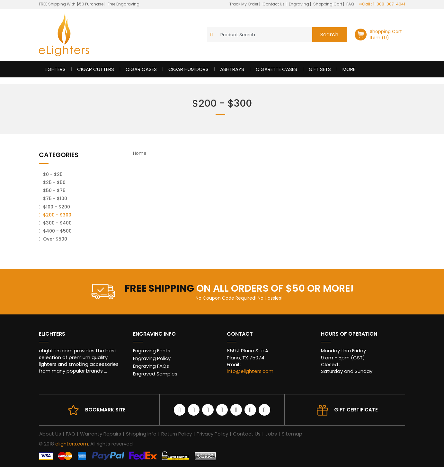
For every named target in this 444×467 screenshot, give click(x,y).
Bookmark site (105, 409)
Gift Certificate (356, 409)
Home (140, 153)
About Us (50, 433)
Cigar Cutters (95, 69)
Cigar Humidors (188, 69)
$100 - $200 (56, 207)
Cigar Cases (141, 69)
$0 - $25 (53, 174)
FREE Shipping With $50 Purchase (71, 4)
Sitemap (292, 433)
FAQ (350, 4)
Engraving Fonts (151, 350)
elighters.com (71, 443)
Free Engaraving (123, 4)
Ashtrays (232, 69)
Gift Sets (320, 69)
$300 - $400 (57, 223)
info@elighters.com (250, 371)
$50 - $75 (54, 190)
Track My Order (244, 4)
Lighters (55, 69)
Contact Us (274, 4)
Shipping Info (141, 433)
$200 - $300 (57, 215)
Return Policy (176, 433)
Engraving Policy (152, 358)
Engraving (299, 4)
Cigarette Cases (276, 69)
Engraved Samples (155, 373)
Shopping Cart (328, 4)
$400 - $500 (57, 231)
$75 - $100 (55, 198)
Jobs (271, 433)
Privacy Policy (212, 433)
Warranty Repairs (100, 433)
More (348, 69)
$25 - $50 (54, 182)
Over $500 (55, 239)
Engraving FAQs (151, 366)
